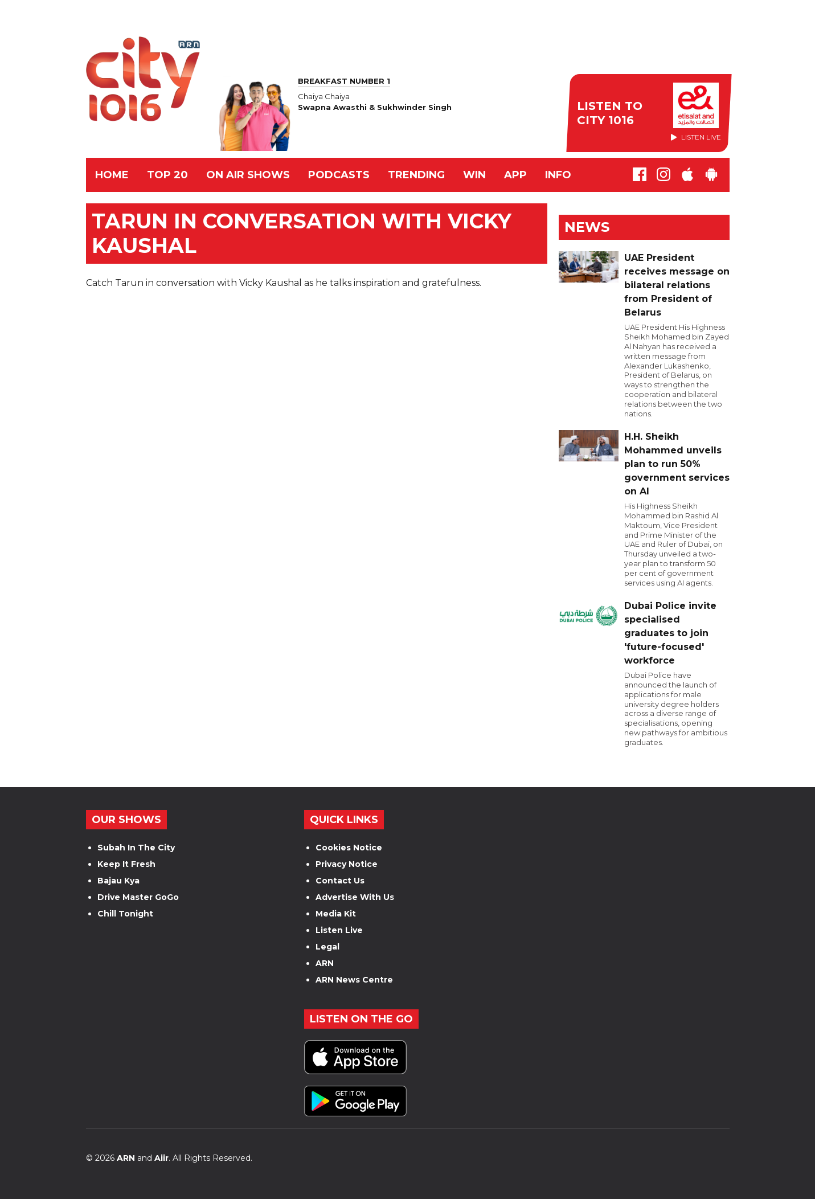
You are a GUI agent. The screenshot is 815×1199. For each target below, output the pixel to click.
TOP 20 (167, 175)
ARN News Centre (354, 980)
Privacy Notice (347, 864)
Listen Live (339, 930)
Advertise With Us (355, 897)
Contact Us (340, 880)
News (586, 227)
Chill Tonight (125, 914)
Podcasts (339, 175)
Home (112, 175)
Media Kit (336, 914)
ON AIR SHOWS (248, 175)
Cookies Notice (349, 847)
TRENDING (416, 175)
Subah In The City (136, 847)
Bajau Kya (118, 880)
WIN (474, 175)
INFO (558, 175)
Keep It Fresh (126, 864)
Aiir (161, 1158)
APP (515, 175)
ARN (325, 963)
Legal (327, 947)
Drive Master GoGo (138, 897)
